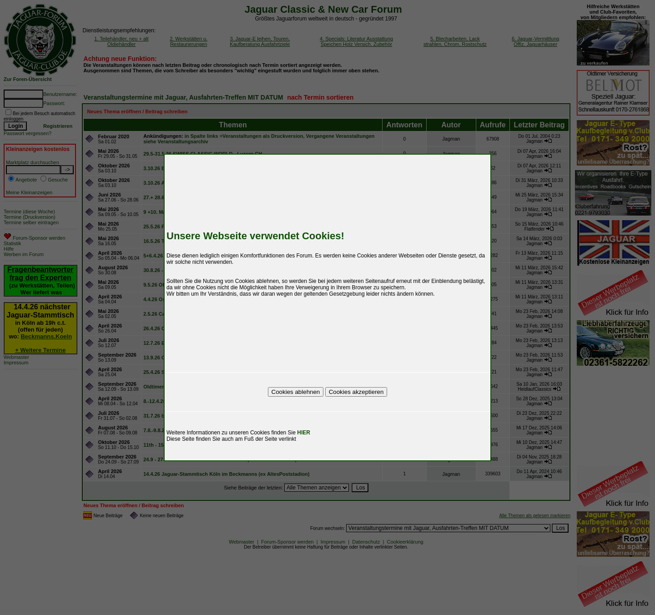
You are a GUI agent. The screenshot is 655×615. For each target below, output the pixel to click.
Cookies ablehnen (296, 391)
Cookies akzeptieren (356, 391)
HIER (303, 432)
